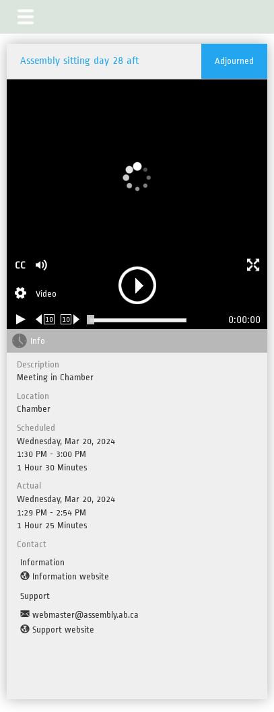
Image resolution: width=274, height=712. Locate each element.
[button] (25, 17)
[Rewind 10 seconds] (45, 319)
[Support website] (57, 629)
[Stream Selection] (36, 294)
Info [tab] (37, 341)
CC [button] (20, 265)
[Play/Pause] (21, 319)
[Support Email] (79, 615)
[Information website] (64, 576)
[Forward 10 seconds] (70, 319)
